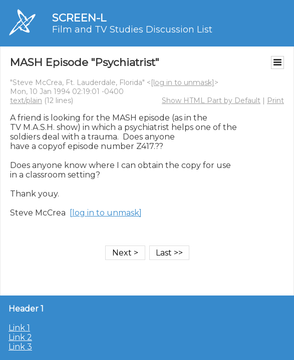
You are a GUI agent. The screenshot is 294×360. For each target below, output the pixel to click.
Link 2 (20, 337)
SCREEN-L (79, 18)
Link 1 (19, 327)
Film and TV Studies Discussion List (132, 29)
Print (275, 100)
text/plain (26, 100)
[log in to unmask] (182, 82)
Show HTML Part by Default (211, 100)
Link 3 (20, 347)
